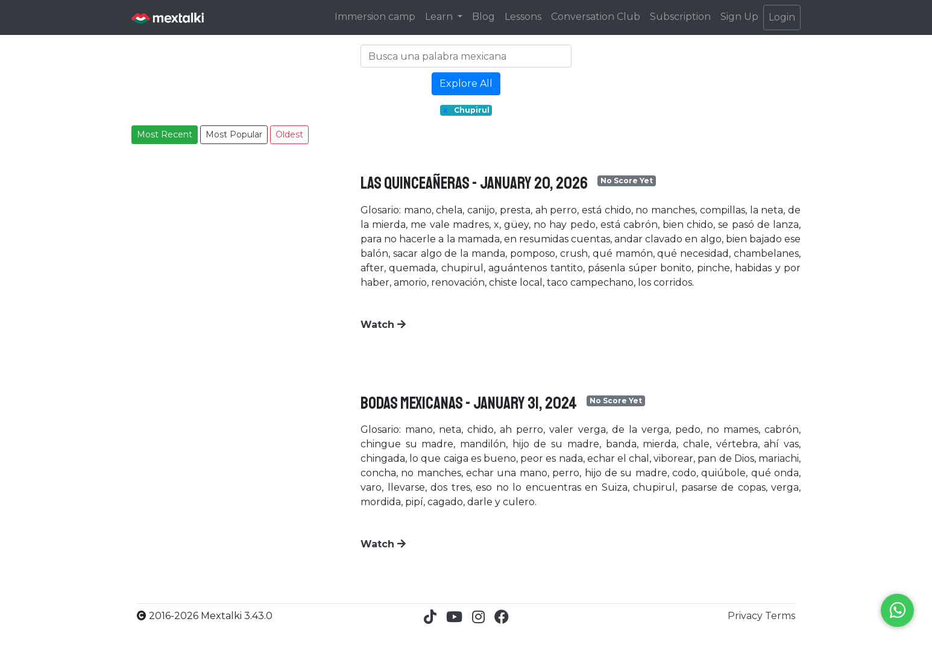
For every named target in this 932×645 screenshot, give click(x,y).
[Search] (466, 56)
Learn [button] (440, 16)
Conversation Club (595, 16)
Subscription (680, 16)
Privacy (746, 615)
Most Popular (234, 134)
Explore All (466, 83)
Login (782, 17)
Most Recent (164, 134)
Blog (483, 16)
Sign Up (739, 16)
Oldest (289, 134)
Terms (780, 615)
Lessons (523, 16)
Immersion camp (375, 16)
